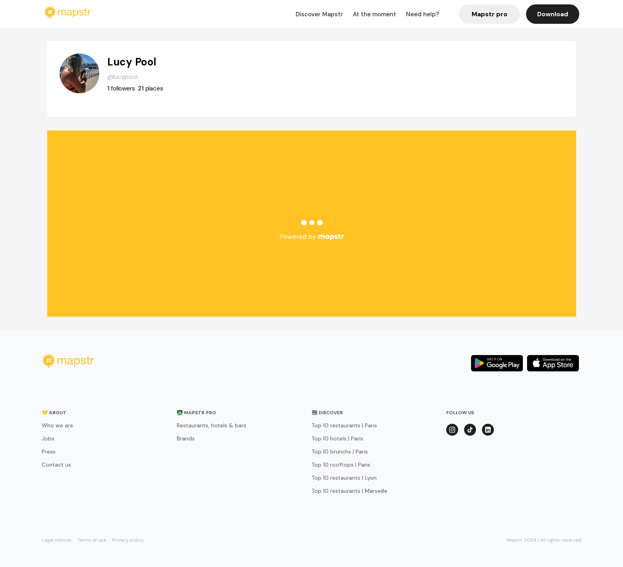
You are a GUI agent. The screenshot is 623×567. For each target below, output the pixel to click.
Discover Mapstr (319, 14)
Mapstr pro (489, 14)
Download (552, 14)
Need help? (422, 14)
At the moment (374, 14)
